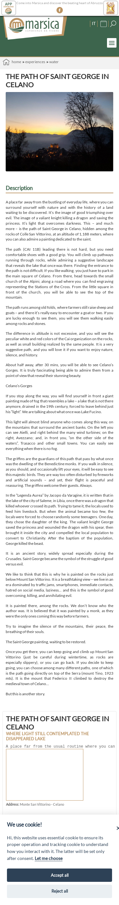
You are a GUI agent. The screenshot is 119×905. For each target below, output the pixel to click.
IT (94, 23)
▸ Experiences (34, 61)
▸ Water (53, 61)
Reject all (59, 891)
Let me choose (48, 858)
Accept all (59, 875)
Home (12, 62)
